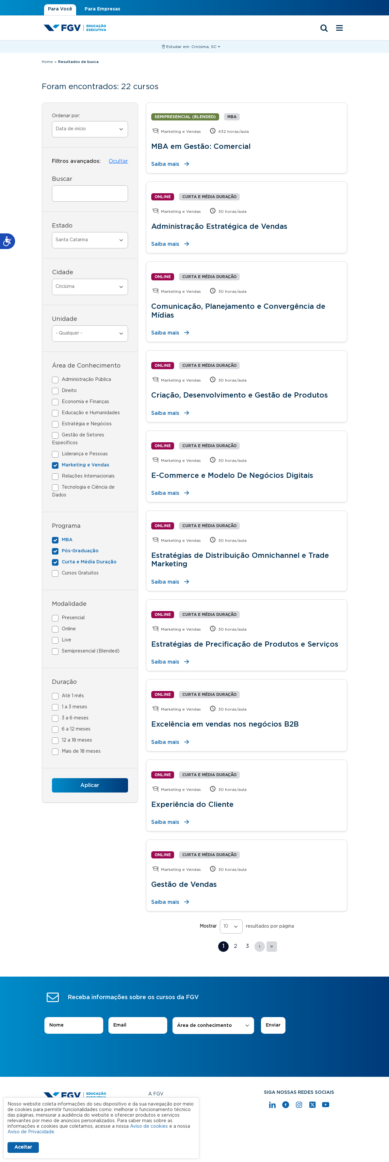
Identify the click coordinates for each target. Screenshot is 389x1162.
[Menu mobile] (339, 28)
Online (69, 629)
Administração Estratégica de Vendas (219, 226)
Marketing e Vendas (85, 465)
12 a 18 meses (77, 740)
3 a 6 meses (75, 718)
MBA (67, 540)
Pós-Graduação (80, 551)
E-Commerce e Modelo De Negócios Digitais (232, 475)
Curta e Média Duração (89, 562)
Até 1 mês (73, 696)
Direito (69, 390)
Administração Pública (86, 379)
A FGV (156, 1094)
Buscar (62, 179)
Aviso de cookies (149, 1126)
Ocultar (118, 161)
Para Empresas (102, 9)
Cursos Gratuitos (80, 573)
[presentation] (194, 1052)
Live (66, 640)
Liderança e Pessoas (85, 454)
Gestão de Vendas (184, 884)
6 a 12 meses (76, 729)
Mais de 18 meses (81, 751)
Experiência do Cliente (192, 804)
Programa (66, 526)
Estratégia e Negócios (87, 424)
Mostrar (208, 926)
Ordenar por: (66, 116)
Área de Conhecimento (86, 366)
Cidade (62, 272)
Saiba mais (165, 164)
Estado (62, 226)
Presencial (73, 618)
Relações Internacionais (88, 476)
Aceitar (23, 1147)
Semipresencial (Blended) (91, 651)
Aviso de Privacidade (31, 1132)
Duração (64, 682)
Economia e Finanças (85, 402)
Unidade (64, 319)
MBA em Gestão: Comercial (201, 146)
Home (47, 62)
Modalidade (69, 604)
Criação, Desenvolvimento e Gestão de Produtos (239, 395)
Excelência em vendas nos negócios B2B (225, 724)
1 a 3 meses (74, 707)
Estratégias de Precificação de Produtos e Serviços (244, 644)
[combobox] (213, 1025)
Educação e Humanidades (91, 413)
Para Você (60, 9)
